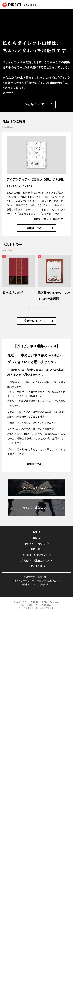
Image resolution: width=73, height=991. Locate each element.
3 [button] (36, 307)
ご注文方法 (29, 577)
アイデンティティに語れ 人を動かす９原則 (35, 179)
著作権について (29, 584)
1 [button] (29, 307)
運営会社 (42, 577)
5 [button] (44, 307)
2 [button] (33, 307)
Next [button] (70, 307)
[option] (18, 275)
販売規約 (44, 584)
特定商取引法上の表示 (47, 580)
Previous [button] (3, 307)
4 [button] (40, 307)
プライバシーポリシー (23, 580)
